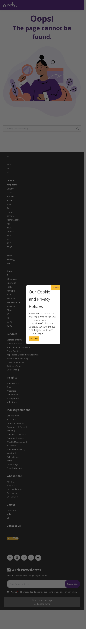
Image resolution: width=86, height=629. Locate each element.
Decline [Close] (34, 339)
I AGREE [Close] (55, 287)
